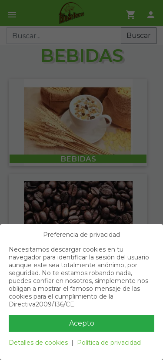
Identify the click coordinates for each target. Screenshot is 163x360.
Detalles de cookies (38, 343)
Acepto (81, 323)
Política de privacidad (109, 343)
